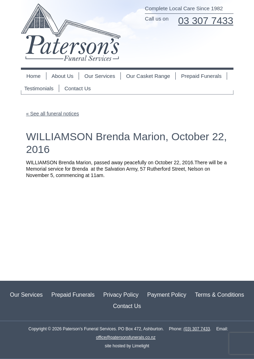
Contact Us (77, 88)
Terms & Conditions (219, 295)
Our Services (99, 76)
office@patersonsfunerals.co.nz (126, 337)
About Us (63, 76)
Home (34, 76)
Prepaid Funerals (201, 76)
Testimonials (39, 88)
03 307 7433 (205, 20)
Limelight (140, 345)
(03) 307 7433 (197, 328)
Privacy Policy (121, 295)
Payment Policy (166, 295)
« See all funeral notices (52, 113)
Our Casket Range (148, 76)
